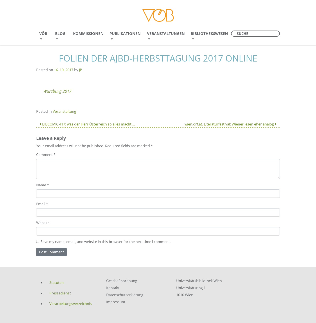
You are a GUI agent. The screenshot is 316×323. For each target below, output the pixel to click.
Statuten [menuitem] (56, 282)
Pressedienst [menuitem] (60, 293)
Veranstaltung (64, 111)
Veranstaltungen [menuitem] (166, 33)
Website (43, 222)
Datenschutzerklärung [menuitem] (124, 294)
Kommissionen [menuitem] (88, 33)
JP (80, 69)
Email (42, 203)
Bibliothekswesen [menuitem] (209, 33)
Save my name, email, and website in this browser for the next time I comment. (106, 241)
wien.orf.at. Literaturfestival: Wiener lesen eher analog (230, 124)
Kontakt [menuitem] (112, 287)
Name (42, 185)
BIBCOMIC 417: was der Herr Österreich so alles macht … (87, 124)
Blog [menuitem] (60, 33)
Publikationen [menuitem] (125, 33)
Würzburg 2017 (57, 91)
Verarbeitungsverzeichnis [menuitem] (70, 303)
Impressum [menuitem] (115, 301)
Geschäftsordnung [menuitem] (121, 280)
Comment (46, 154)
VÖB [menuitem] (43, 33)
